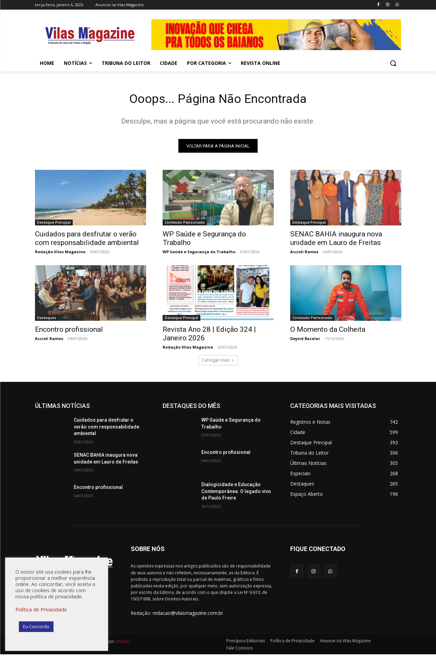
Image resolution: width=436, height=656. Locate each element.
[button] (393, 63)
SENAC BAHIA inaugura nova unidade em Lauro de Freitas (336, 240)
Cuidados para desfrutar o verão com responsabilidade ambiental (87, 240)
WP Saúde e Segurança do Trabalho (199, 253)
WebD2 (123, 643)
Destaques (46, 319)
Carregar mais (218, 362)
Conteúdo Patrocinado (185, 224)
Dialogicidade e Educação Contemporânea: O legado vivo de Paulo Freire (236, 493)
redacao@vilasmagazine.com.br (188, 615)
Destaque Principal (54, 224)
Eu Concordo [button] (36, 626)
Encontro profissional (69, 331)
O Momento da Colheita (327, 331)
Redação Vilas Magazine (60, 253)
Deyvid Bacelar (305, 340)
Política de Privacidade (41, 609)
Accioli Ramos (304, 253)
